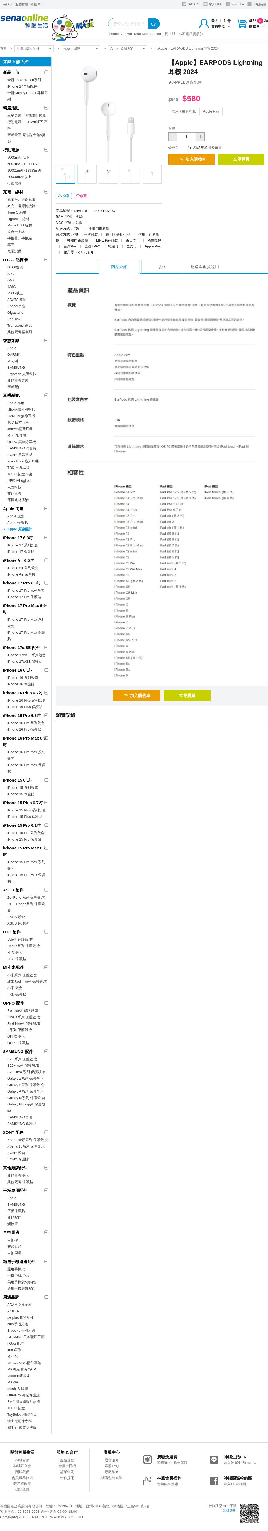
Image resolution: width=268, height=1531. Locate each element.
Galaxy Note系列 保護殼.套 (26, 1107)
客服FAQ (112, 1466)
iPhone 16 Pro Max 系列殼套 (26, 755)
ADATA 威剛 (16, 300)
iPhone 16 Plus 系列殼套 (26, 700)
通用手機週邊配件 (21, 1288)
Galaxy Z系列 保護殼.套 (25, 1078)
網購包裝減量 (111, 1478)
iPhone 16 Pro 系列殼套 (26, 723)
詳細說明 (230, 1511)
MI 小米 (13, 361)
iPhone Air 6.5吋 (18, 560)
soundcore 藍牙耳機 (23, 461)
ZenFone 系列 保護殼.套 (26, 897)
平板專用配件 (15, 1190)
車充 (10, 245)
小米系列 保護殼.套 (22, 975)
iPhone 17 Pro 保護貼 (24, 597)
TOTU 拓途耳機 (19, 474)
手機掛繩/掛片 (18, 1276)
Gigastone (15, 313)
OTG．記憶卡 (15, 259)
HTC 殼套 (14, 952)
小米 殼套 (14, 988)
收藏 (81, 196)
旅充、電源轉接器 (21, 206)
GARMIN (14, 355)
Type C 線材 (16, 212)
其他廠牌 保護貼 (20, 1182)
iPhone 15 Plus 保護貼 (24, 817)
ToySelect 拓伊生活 (22, 1415)
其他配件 (14, 1217)
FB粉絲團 (257, 4)
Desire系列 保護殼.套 (23, 946)
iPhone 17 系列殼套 (22, 545)
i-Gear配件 (15, 1343)
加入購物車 (192, 159)
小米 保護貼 (16, 994)
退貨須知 (112, 1460)
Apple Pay (211, 111)
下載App (7, 4)
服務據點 (21, 4)
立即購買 (241, 159)
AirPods (156, 34)
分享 (63, 196)
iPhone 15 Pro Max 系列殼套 (26, 865)
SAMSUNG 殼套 (20, 1117)
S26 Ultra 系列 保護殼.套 (26, 1072)
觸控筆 (12, 1224)
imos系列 (14, 1350)
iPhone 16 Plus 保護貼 (24, 707)
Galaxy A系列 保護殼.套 (25, 1091)
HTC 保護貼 (16, 959)
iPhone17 (115, 34)
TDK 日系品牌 (18, 468)
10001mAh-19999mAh (24, 170)
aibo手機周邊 (17, 1324)
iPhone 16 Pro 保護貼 (24, 729)
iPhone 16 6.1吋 (18, 670)
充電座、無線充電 (21, 199)
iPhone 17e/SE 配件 (21, 647)
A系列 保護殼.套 (20, 1030)
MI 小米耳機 (16, 435)
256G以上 (15, 293)
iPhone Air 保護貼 (21, 574)
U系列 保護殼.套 (20, 939)
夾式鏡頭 (14, 1246)
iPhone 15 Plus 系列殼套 (26, 810)
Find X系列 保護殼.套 (23, 1017)
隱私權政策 (22, 1484)
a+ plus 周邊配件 (20, 1318)
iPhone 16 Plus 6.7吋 (23, 692)
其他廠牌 (14, 493)
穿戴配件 (14, 387)
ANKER (13, 1311)
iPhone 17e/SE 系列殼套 (26, 655)
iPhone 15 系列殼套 (22, 788)
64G (10, 280)
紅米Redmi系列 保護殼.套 (27, 981)
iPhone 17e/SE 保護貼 (24, 662)
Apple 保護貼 (17, 523)
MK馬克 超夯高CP (21, 1369)
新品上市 (11, 72)
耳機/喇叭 (11, 395)
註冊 (227, 21)
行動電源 (11, 150)
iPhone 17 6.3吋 (18, 537)
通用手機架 (16, 1269)
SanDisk (13, 319)
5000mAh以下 (18, 157)
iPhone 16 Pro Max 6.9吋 (24, 741)
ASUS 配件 (13, 890)
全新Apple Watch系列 (24, 80)
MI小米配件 (13, 967)
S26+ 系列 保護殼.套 (23, 1065)
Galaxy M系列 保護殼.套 (26, 1098)
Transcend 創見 (19, 325)
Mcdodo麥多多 (18, 1376)
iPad (128, 34)
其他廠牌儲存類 (19, 332)
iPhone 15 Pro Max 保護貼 (26, 878)
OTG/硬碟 (15, 267)
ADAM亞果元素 (19, 1305)
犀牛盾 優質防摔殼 (21, 1427)
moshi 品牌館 (17, 1389)
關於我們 (22, 1472)
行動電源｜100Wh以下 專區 (27, 125)
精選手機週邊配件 (19, 1261)
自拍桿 (12, 1240)
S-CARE (191, 4)
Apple (11, 348)
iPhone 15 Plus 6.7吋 (23, 802)
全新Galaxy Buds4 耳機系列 (27, 96)
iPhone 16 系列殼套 (22, 678)
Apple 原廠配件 (122, 49)
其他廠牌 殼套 (18, 1175)
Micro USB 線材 (19, 225)
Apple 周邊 (71, 49)
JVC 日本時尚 (18, 422)
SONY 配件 (13, 1132)
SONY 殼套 (16, 1153)
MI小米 (12, 1356)
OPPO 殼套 (16, 1036)
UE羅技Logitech (19, 481)
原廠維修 (112, 1472)
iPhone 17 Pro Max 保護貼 (26, 635)
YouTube (235, 4)
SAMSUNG (16, 367)
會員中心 (220, 26)
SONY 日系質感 (19, 455)
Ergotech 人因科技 (21, 374)
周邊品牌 (11, 1297)
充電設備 (14, 251)
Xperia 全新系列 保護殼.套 (27, 1140)
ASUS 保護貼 (17, 923)
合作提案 (67, 1478)
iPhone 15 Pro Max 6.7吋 (24, 851)
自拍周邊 (11, 1232)
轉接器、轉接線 (19, 238)
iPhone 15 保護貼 (21, 794)
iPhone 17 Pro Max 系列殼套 (26, 623)
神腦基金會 (22, 1466)
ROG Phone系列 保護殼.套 (26, 907)
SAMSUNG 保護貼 (21, 1124)
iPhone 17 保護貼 (21, 552)
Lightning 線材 (18, 219)
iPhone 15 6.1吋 (18, 780)
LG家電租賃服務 (190, 34)
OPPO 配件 (13, 1003)
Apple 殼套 (15, 516)
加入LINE (212, 4)
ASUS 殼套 (16, 917)
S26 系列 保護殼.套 (22, 1059)
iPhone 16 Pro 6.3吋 (22, 715)
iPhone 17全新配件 (22, 86)
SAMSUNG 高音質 (21, 448)
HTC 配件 (12, 932)
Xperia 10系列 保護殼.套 (26, 1146)
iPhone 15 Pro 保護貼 (24, 839)
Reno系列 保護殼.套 (23, 1011)
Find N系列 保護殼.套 (24, 1023)
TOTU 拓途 (16, 1408)
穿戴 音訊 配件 (28, 49)
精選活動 (11, 108)
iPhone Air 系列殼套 (22, 568)
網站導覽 (22, 1490)
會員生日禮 (67, 1466)
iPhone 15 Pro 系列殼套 (26, 833)
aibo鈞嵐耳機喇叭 (21, 409)
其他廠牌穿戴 (17, 380)
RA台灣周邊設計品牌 (23, 1402)
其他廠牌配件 (15, 1168)
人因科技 (14, 487)
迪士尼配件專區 (19, 1421)
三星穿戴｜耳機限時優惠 (26, 115)
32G (10, 274)
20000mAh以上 (19, 177)
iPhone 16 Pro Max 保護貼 (26, 768)
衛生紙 (170, 34)
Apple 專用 (15, 403)
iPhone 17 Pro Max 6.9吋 (24, 608)
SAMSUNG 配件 (18, 1051)
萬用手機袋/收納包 (21, 1282)
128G (11, 287)
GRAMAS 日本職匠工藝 (26, 1337)
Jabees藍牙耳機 (20, 429)
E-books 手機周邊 (21, 1330)
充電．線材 (13, 192)
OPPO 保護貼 (18, 1043)
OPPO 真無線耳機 (21, 442)
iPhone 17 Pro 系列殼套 (26, 590)
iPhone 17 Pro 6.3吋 (22, 583)
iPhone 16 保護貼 (21, 684)
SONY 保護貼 (18, 1159)
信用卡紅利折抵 (184, 111)
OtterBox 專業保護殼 (23, 1395)
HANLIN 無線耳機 (21, 416)
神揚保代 (36, 4)
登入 (214, 21)
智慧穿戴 (11, 340)
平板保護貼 (16, 1211)
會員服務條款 (22, 1478)
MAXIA (12, 1382)
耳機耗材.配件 (18, 500)
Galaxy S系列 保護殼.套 (26, 1085)
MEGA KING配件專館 (24, 1363)
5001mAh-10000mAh (23, 164)
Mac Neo (141, 34)
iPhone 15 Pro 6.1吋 (22, 825)
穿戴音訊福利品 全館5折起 (26, 138)
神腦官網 (22, 1460)
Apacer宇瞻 (16, 306)
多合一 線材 (16, 232)
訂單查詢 (67, 1472)
